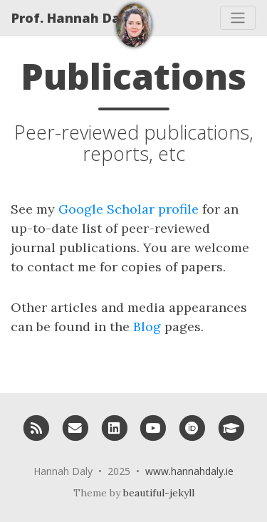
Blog (147, 326)
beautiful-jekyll (158, 492)
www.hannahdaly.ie (189, 471)
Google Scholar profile (128, 209)
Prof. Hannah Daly (71, 17)
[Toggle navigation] (238, 18)
